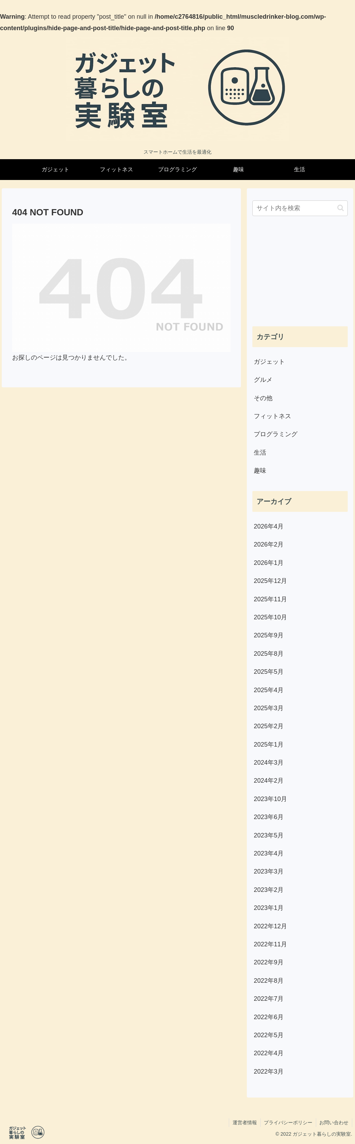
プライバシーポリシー (287, 1122)
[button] (341, 208)
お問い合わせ (333, 1122)
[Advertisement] (299, 272)
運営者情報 (244, 1122)
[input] (299, 208)
